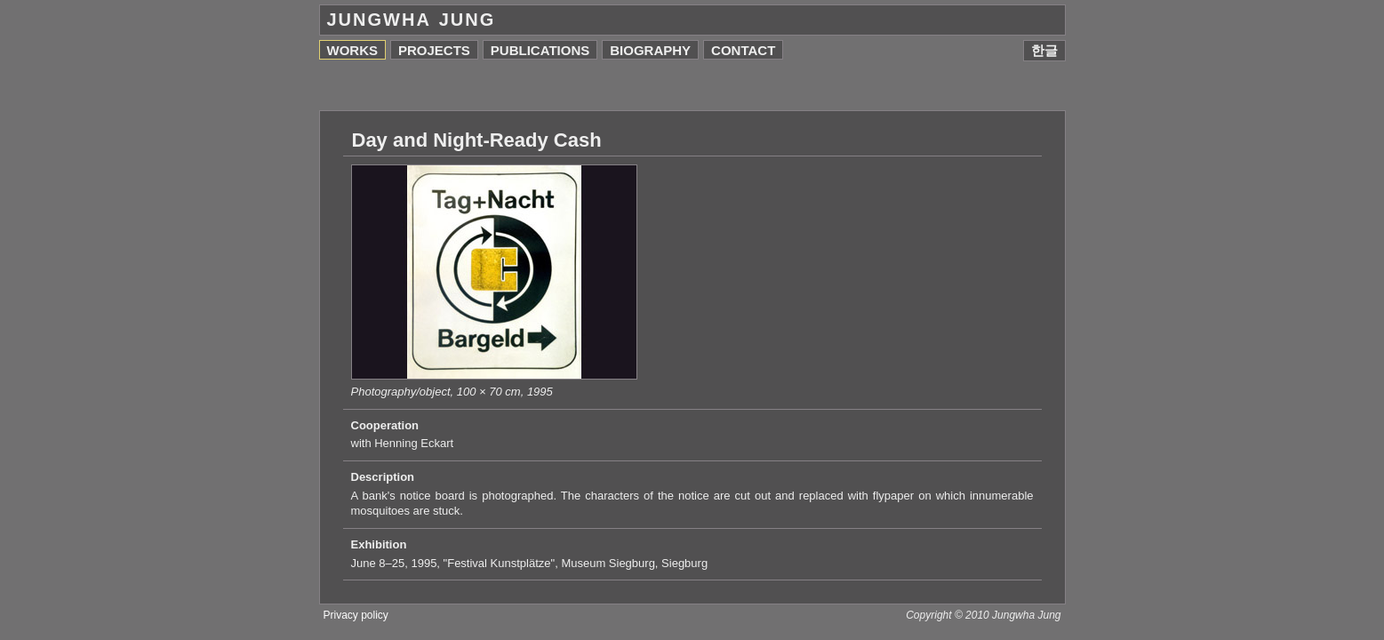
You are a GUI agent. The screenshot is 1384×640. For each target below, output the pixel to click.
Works (353, 50)
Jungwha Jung (411, 19)
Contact (743, 50)
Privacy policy (356, 615)
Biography (650, 50)
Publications (540, 50)
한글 (1044, 50)
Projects (434, 50)
